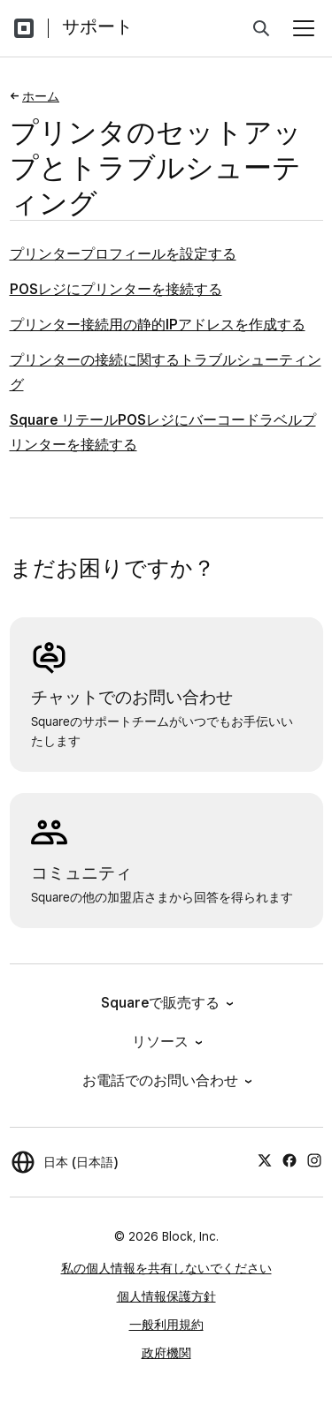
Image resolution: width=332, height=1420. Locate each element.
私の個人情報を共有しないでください (166, 1268)
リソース (166, 1041)
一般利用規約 (166, 1325)
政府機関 (166, 1353)
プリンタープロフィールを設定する (123, 253)
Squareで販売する (166, 1002)
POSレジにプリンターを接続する (116, 289)
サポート (97, 26)
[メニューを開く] (303, 28)
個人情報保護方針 (166, 1296)
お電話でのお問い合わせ (166, 1080)
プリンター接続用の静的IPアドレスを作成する (157, 324)
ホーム (40, 96)
